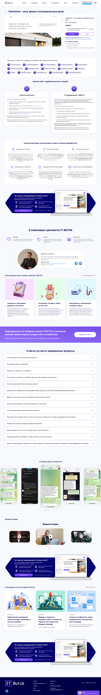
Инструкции (55, 3)
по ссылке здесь (37, 105)
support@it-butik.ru (69, 39)
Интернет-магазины (39, 683)
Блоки (44, 3)
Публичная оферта (55, 685)
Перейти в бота (85, 334)
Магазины (34, 3)
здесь (61, 103)
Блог (65, 3)
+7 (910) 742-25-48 (86, 2)
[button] (45, 510)
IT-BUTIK (51, 264)
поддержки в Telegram (86, 39)
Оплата (52, 683)
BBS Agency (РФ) (55, 263)
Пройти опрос (23, 210)
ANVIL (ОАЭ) (63, 263)
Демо (87, 34)
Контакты (75, 3)
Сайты (24, 3)
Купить (72, 34)
